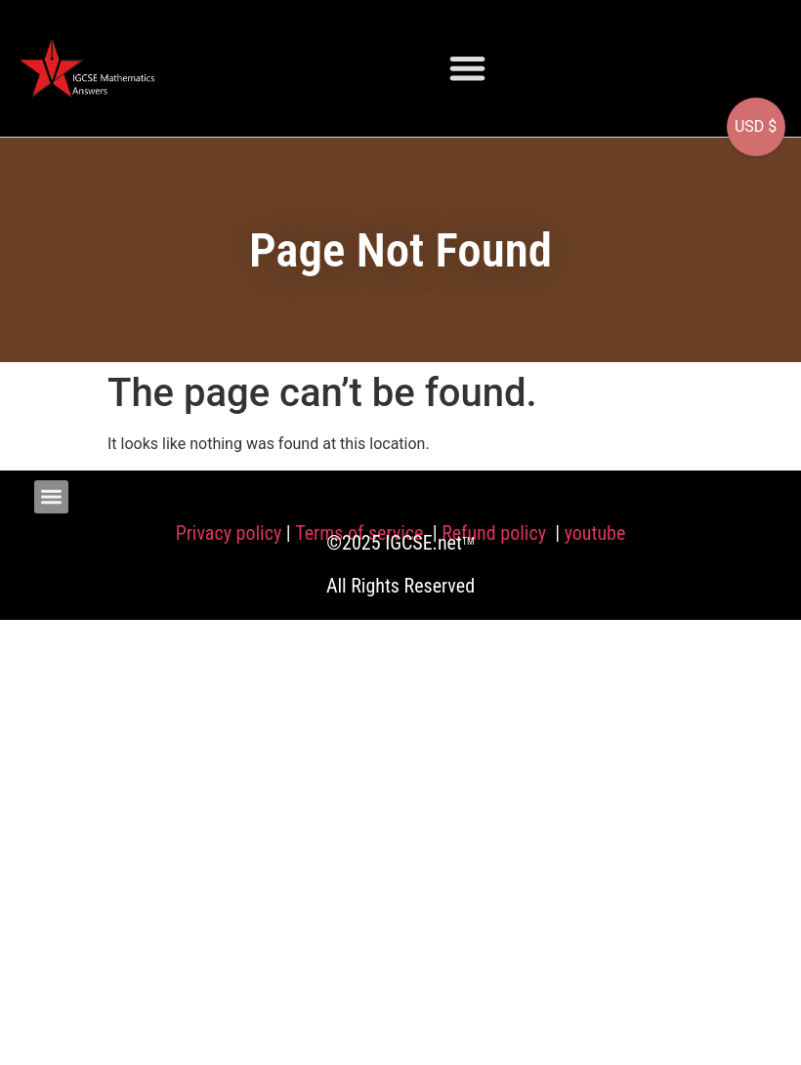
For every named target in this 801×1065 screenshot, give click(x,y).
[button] (467, 68)
